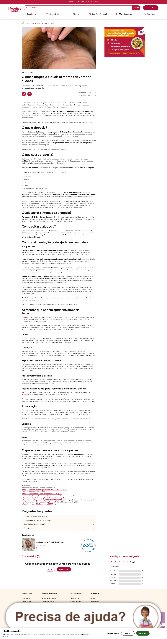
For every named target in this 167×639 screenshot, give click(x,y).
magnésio (25, 395)
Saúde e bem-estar (48, 23)
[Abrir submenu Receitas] (30, 14)
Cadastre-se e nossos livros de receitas (83, 2)
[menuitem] (30, 15)
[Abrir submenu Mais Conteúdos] (126, 14)
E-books (74, 14)
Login (50, 569)
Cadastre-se (63, 569)
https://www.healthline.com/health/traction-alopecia (42, 494)
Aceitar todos (143, 633)
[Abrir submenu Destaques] (151, 14)
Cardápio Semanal (98, 14)
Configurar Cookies (113, 633)
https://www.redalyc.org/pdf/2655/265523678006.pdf (44, 500)
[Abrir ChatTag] (83, 617)
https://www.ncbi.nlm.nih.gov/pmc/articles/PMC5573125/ (44, 490)
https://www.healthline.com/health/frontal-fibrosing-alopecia (45, 498)
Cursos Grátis (53, 14)
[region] (83, 633)
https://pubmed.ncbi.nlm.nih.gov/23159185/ (39, 504)
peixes (26, 317)
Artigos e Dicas (32, 23)
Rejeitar (127, 633)
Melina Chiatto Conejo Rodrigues (50, 542)
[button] (24, 94)
